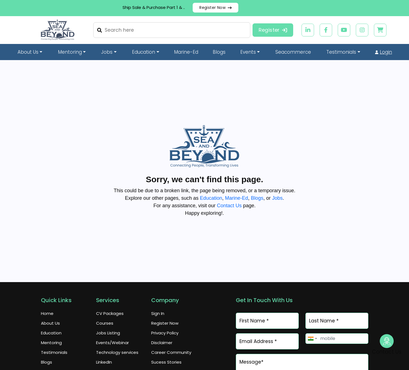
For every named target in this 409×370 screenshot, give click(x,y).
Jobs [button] (106, 52)
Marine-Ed (186, 52)
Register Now (215, 7)
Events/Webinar (112, 343)
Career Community (171, 352)
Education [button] (143, 52)
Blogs (219, 52)
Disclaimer (161, 343)
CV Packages (110, 313)
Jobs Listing (108, 333)
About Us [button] (28, 52)
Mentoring (51, 343)
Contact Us (229, 205)
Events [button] (248, 52)
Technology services (117, 352)
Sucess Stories (166, 362)
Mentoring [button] (70, 52)
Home (47, 313)
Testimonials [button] (341, 52)
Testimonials (54, 352)
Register (273, 29)
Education (211, 198)
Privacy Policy (164, 333)
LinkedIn (104, 362)
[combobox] (312, 339)
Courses (104, 323)
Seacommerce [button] (293, 52)
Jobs (277, 198)
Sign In (157, 313)
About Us (50, 323)
